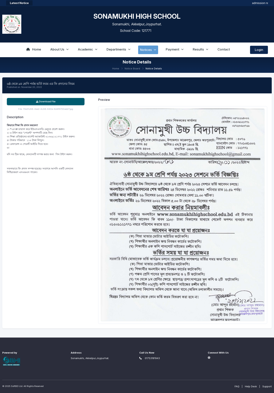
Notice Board (132, 68)
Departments (119, 49)
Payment (175, 49)
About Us (59, 49)
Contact (223, 49)
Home (33, 49)
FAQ (237, 386)
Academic (87, 49)
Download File (46, 101)
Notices (148, 50)
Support (267, 386)
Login (259, 50)
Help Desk (251, 386)
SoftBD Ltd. (17, 386)
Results (200, 49)
